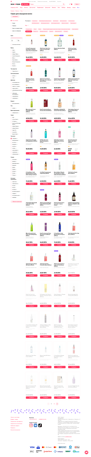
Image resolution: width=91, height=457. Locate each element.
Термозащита (73, 23)
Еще (26, 25)
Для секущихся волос (55, 23)
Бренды (69, 7)
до (18, 39)
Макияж (54, 7)
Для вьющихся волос (45, 23)
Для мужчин (32, 7)
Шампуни (51, 31)
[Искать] (63, 4)
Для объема (55, 20)
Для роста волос (65, 23)
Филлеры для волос (43, 31)
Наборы (63, 7)
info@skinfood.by (42, 419)
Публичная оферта (15, 425)
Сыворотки (35, 31)
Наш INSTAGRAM (52, 1)
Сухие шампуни (75, 29)
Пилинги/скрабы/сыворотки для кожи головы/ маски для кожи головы (56, 29)
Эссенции (65, 31)
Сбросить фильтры (17, 201)
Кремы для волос (58, 31)
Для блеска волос (35, 23)
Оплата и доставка (32, 1)
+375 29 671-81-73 (33, 419)
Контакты (59, 1)
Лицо (21, 7)
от (11, 39)
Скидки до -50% (14, 7)
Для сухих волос (63, 20)
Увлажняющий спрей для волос (45, 20)
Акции (74, 7)
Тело (59, 7)
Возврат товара (14, 419)
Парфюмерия (40, 7)
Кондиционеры (29, 29)
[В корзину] (31, 60)
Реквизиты (13, 427)
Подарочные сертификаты (17, 421)
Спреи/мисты (28, 31)
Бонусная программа (15, 429)
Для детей (47, 7)
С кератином (34, 20)
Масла (40, 29)
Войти (77, 4)
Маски (35, 29)
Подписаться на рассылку (42, 1)
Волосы (26, 7)
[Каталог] (25, 4)
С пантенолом (71, 20)
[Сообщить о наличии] (74, 275)
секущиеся (15, 16)
